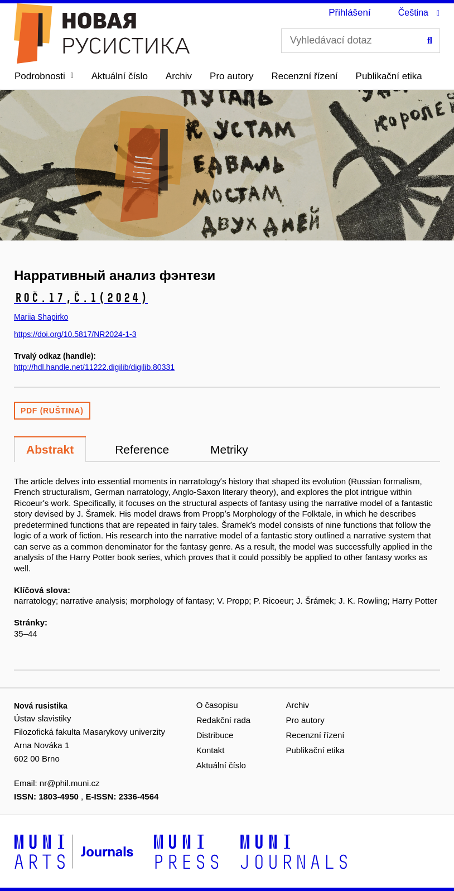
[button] (44, 76)
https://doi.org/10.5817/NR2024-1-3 (75, 334)
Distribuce (215, 735)
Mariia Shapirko (41, 316)
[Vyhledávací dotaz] (360, 40)
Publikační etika (389, 76)
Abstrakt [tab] (50, 449)
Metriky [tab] (229, 449)
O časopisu (217, 705)
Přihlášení (350, 12)
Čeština (413, 12)
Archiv (179, 76)
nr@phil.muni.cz (70, 783)
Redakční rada (223, 720)
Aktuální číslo (119, 76)
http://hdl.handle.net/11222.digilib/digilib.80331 (94, 367)
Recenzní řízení (305, 76)
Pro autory (231, 76)
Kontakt (210, 750)
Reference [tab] (142, 449)
